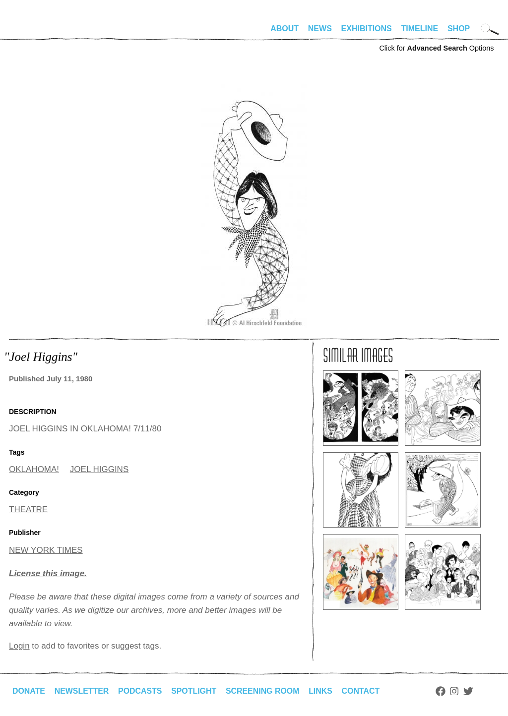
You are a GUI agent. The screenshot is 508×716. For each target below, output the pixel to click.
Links (322, 691)
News (320, 28)
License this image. (48, 573)
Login (19, 646)
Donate (28, 691)
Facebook (442, 691)
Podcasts (141, 691)
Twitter (470, 691)
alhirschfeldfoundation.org (38, 32)
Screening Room (264, 691)
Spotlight (195, 691)
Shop (458, 28)
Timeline (420, 28)
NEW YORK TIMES (46, 550)
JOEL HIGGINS (99, 469)
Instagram (456, 691)
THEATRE (28, 509)
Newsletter (82, 691)
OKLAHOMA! (34, 469)
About (284, 28)
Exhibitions (366, 28)
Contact (362, 691)
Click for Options (436, 48)
